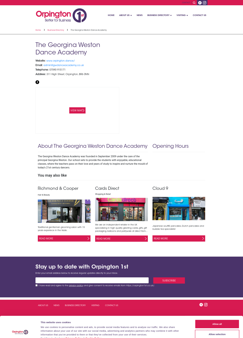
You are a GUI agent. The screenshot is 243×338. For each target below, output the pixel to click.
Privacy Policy (74, 318)
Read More (46, 238)
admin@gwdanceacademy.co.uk (63, 65)
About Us (124, 15)
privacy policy (76, 286)
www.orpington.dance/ (60, 61)
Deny (217, 324)
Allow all (217, 303)
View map (77, 110)
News (140, 15)
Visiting (181, 15)
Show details (162, 332)
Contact (186, 3)
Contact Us (199, 15)
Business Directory (158, 15)
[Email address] (92, 280)
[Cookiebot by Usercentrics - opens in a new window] (20, 332)
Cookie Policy (93, 318)
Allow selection (217, 314)
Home (111, 15)
